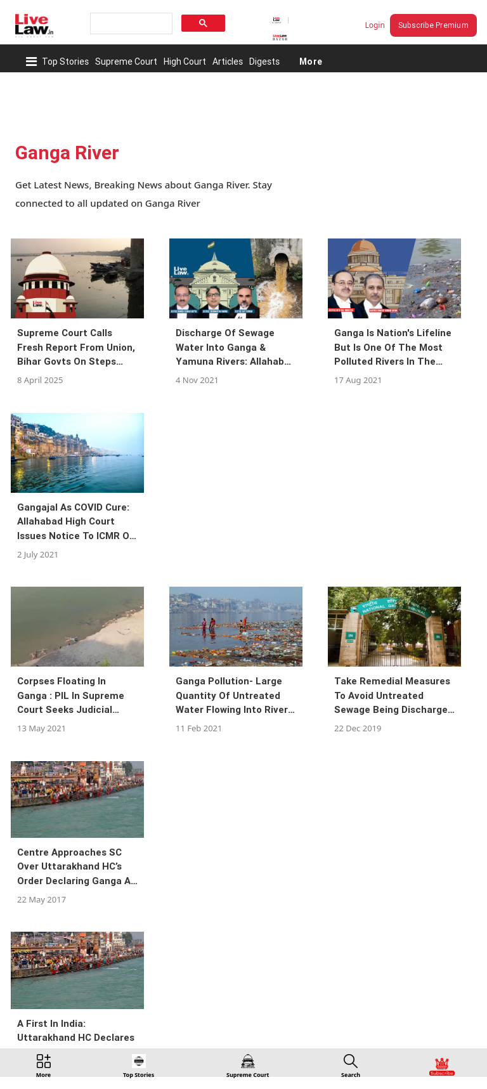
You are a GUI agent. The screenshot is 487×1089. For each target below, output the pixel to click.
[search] (130, 23)
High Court (185, 61)
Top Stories (65, 61)
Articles (227, 61)
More (310, 61)
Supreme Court (126, 61)
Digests (264, 61)
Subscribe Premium (433, 25)
